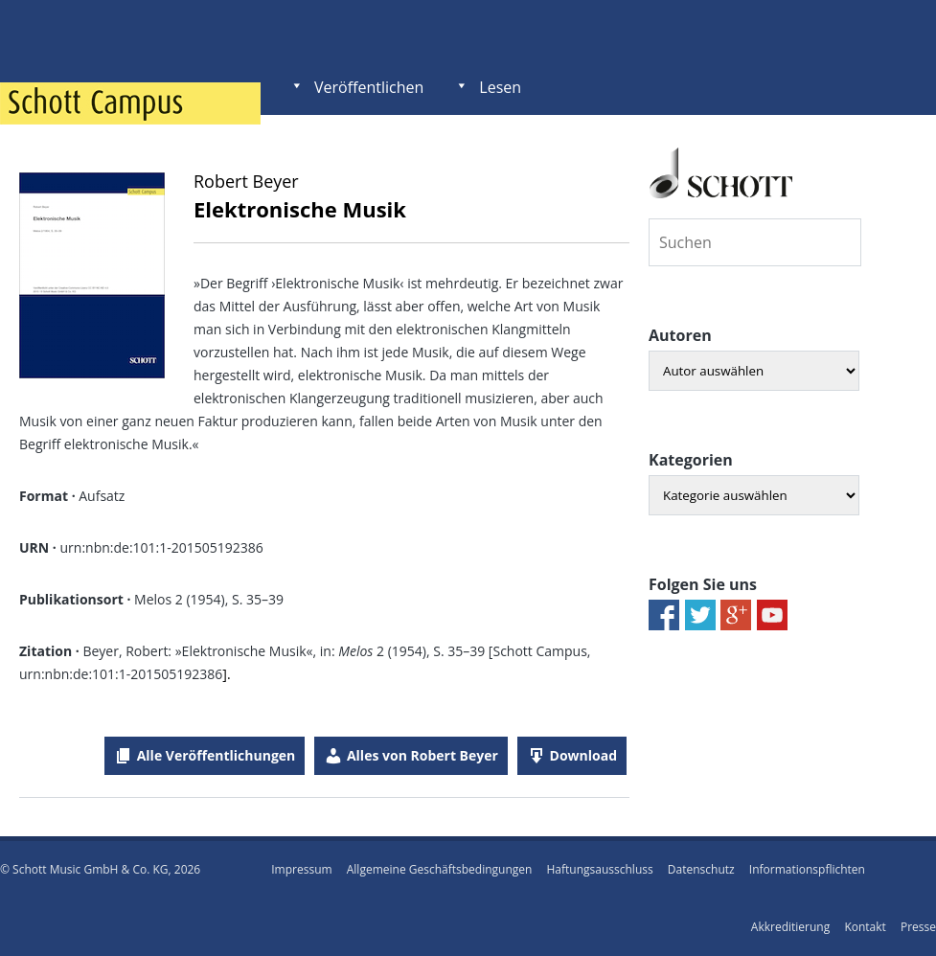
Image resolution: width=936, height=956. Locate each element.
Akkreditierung (790, 927)
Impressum (301, 869)
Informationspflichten (807, 869)
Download (583, 755)
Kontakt (864, 927)
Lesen (500, 87)
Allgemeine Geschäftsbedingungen (440, 869)
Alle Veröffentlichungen (216, 755)
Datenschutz (701, 869)
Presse (918, 927)
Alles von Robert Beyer (422, 755)
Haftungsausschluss (600, 869)
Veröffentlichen (368, 87)
